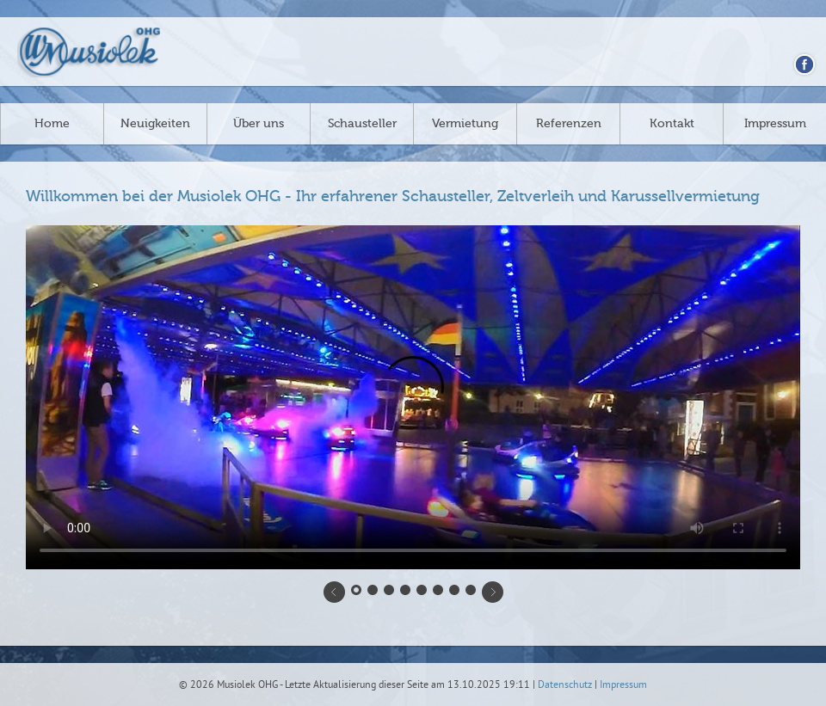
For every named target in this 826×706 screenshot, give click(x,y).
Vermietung (465, 124)
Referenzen (568, 124)
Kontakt (672, 124)
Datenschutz (565, 685)
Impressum (775, 124)
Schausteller (362, 124)
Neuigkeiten (155, 124)
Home (52, 124)
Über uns (258, 124)
